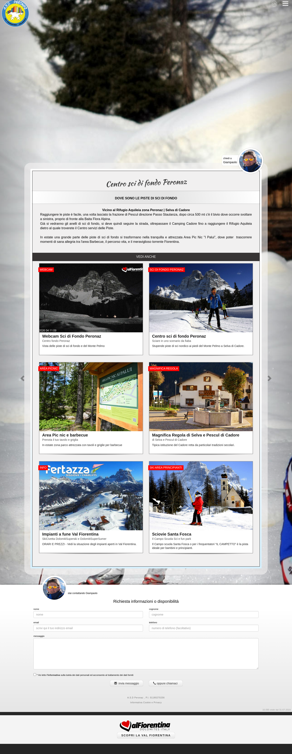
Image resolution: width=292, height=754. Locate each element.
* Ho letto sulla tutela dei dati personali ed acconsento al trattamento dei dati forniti (83, 674)
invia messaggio (126, 683)
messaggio (38, 636)
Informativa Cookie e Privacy (146, 702)
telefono (153, 622)
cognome (153, 609)
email (36, 622)
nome (36, 609)
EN (274, 3)
